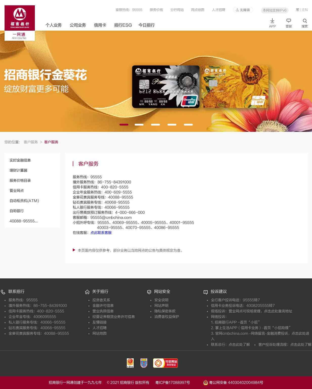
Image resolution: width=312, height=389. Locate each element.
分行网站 (177, 10)
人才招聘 (218, 10)
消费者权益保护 (166, 317)
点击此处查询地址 (278, 311)
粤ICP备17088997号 (178, 382)
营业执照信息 (103, 311)
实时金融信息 (20, 160)
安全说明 (161, 300)
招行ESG (123, 25)
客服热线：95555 (129, 10)
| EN (304, 10)
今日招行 (146, 25)
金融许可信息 (103, 305)
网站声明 (161, 305)
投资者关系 (101, 300)
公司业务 (78, 25)
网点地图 (197, 10)
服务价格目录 (20, 180)
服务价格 (156, 10)
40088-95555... (24, 221)
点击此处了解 (239, 344)
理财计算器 (18, 170)
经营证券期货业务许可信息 (113, 317)
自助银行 (17, 211)
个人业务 (53, 25)
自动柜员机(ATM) (24, 201)
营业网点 (17, 191)
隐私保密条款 (165, 311)
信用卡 (100, 25)
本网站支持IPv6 (274, 10)
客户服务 (33, 142)
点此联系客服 (101, 233)
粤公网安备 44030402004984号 (233, 382)
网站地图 (99, 333)
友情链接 (99, 322)
